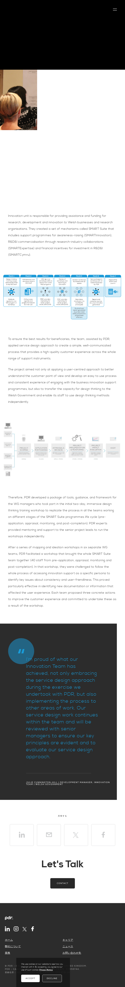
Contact (62, 883)
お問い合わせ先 (71, 953)
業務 (7, 953)
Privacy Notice (46, 970)
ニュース (67, 946)
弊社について (13, 946)
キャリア (67, 940)
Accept (30, 978)
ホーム (9, 940)
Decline (52, 978)
